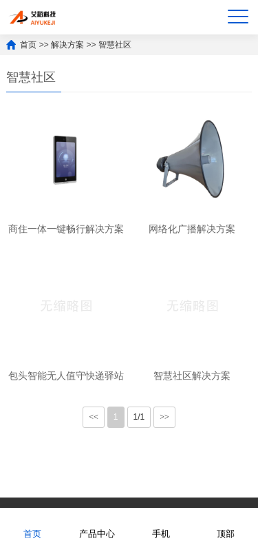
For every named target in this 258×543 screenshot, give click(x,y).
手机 (161, 525)
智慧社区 (114, 45)
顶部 (226, 525)
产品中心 (97, 525)
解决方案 (67, 45)
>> (164, 417)
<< (93, 417)
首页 (28, 45)
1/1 (139, 417)
